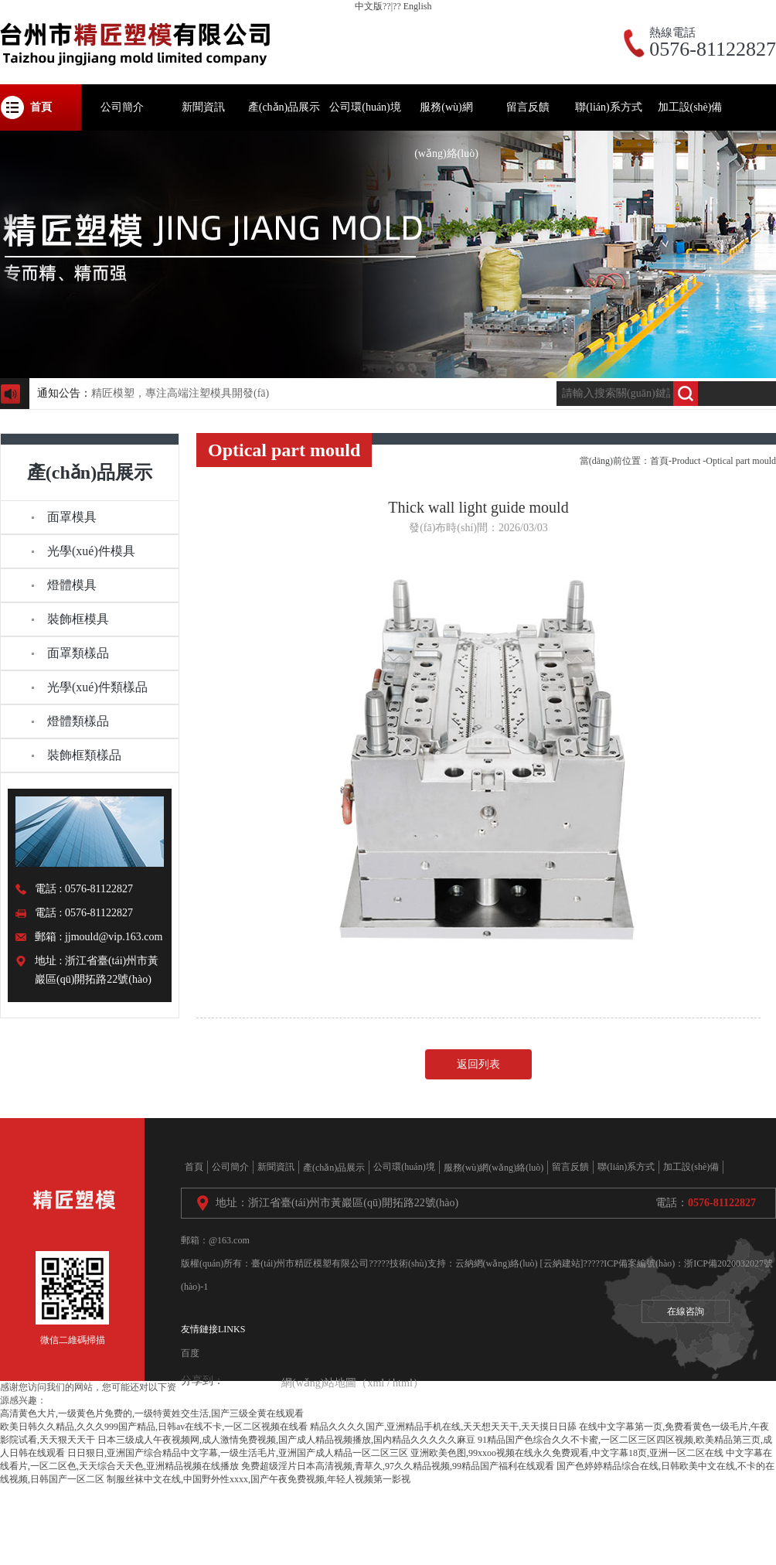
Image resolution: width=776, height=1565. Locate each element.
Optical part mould (741, 460)
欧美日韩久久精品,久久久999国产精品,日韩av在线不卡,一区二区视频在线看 (154, 1426)
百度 (190, 1353)
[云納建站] (562, 1263)
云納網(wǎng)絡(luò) (496, 1263)
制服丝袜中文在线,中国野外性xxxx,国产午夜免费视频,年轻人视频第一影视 (258, 1479)
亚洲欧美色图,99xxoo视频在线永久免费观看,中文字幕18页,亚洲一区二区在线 (566, 1452)
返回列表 (478, 1064)
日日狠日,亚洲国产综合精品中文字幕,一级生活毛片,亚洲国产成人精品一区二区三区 (237, 1452)
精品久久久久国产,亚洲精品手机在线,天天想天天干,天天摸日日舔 (443, 1426)
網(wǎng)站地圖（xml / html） (352, 1383)
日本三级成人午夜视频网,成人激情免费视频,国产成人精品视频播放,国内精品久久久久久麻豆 (286, 1439)
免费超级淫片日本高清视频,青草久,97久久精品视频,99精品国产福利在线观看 (397, 1466)
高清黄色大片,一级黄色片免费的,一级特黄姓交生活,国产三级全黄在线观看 (152, 1413)
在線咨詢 (685, 1311)
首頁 (659, 460)
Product (686, 460)
